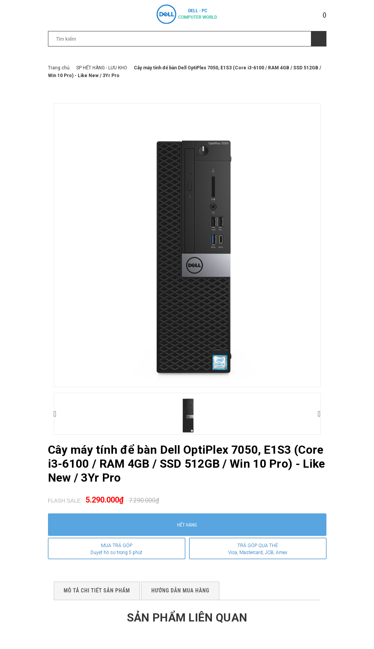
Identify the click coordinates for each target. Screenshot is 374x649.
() (324, 15)
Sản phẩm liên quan (187, 617)
